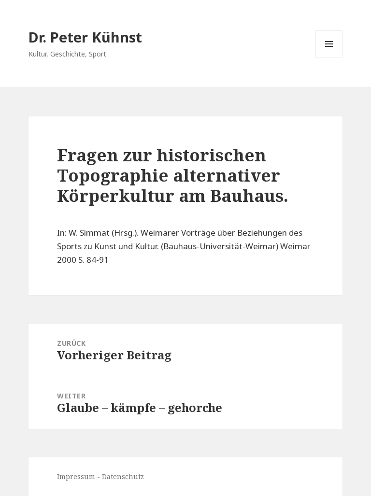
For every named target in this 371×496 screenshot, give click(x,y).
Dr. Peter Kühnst (85, 37)
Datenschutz (123, 476)
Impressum (76, 476)
